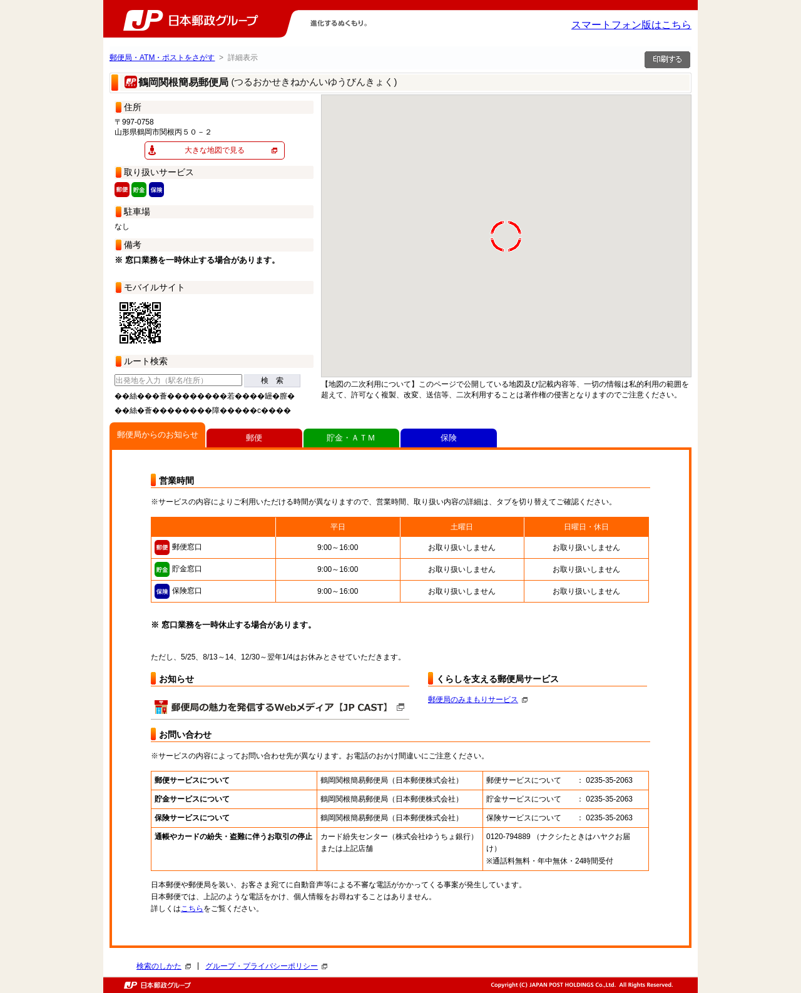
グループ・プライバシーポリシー (266, 966)
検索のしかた (163, 966)
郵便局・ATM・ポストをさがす (162, 57)
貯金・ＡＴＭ (351, 437)
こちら (192, 908)
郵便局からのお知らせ (157, 434)
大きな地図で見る (215, 150)
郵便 (254, 437)
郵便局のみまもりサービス (478, 699)
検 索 (272, 380)
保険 (449, 437)
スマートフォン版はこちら (631, 24)
